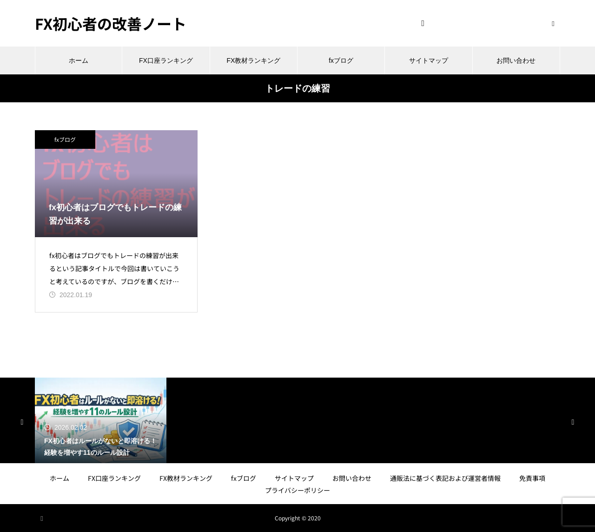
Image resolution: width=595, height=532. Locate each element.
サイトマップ (428, 60)
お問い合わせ (516, 60)
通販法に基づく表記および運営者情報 (445, 478)
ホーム (78, 60)
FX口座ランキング (166, 60)
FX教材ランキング (253, 60)
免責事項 (532, 478)
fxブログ (341, 60)
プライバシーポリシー (297, 490)
